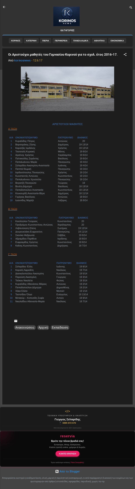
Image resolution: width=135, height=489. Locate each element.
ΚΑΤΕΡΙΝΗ (31, 41)
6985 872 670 (67, 423)
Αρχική (43, 327)
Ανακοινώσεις (25, 327)
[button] (125, 55)
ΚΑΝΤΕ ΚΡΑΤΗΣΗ (67, 454)
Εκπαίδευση (60, 327)
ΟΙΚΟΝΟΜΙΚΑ (117, 41)
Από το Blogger (67, 471)
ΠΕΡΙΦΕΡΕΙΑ (61, 41)
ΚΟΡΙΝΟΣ (15, 41)
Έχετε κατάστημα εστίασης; (67, 462)
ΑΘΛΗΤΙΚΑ (99, 41)
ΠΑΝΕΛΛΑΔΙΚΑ (80, 41)
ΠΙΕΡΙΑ (45, 41)
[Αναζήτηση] (131, 7)
